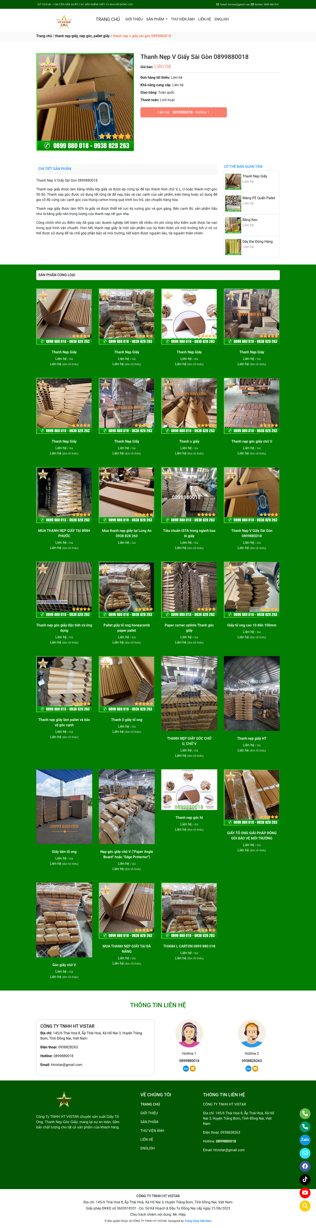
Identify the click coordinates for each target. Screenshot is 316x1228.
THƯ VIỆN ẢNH (183, 19)
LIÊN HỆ (204, 19)
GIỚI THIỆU (134, 19)
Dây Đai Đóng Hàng (257, 241)
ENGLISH (221, 19)
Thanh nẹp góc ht (189, 818)
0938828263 (68, 1047)
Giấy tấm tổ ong (64, 852)
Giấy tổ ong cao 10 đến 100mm (251, 625)
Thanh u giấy (189, 441)
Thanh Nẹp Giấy (254, 176)
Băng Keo (249, 220)
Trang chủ (44, 36)
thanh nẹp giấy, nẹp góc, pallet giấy (82, 36)
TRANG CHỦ (108, 19)
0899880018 (183, 112)
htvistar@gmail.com (66, 1065)
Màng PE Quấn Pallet (258, 198)
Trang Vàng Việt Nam (197, 1221)
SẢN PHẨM (155, 19)
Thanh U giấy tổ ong (126, 720)
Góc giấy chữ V (64, 965)
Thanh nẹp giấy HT (251, 738)
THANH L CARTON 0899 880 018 (189, 946)
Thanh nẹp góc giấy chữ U (252, 441)
